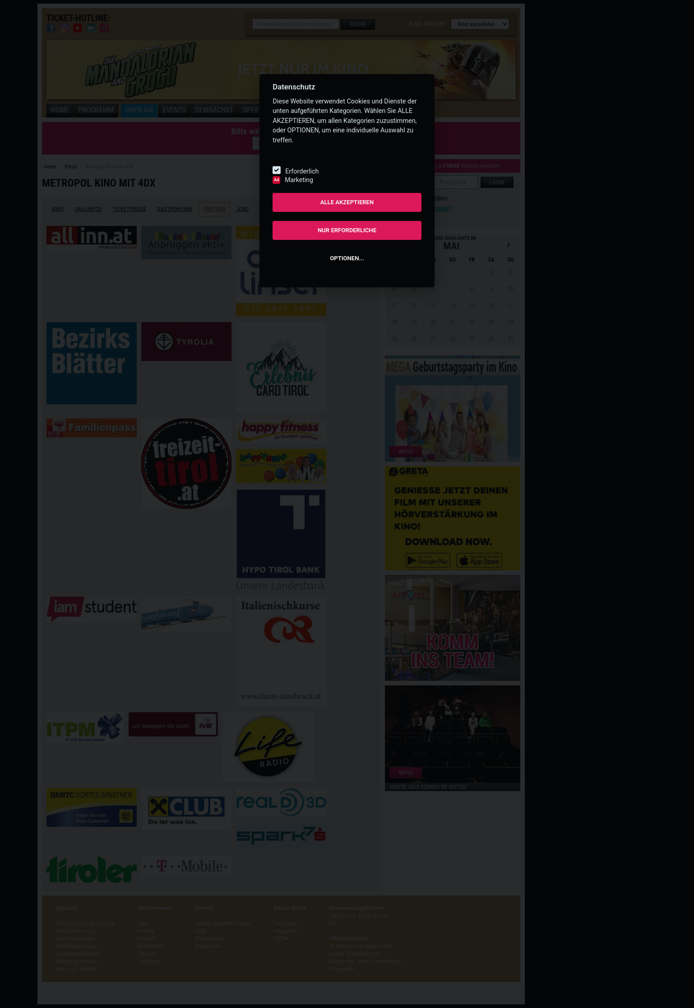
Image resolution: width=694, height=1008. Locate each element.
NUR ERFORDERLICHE (347, 230)
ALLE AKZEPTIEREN (347, 202)
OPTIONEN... (347, 258)
